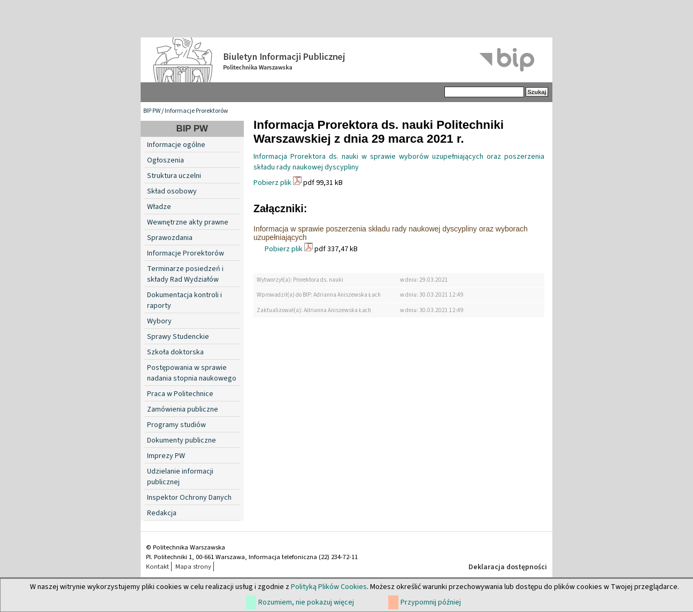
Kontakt (157, 566)
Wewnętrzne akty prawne (187, 222)
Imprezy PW (166, 456)
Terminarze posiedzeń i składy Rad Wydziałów (185, 274)
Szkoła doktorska (175, 352)
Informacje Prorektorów (196, 110)
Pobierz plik (272, 182)
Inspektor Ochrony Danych (189, 497)
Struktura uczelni (174, 176)
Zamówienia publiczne (182, 409)
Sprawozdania (169, 238)
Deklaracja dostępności (507, 567)
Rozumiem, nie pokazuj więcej (306, 602)
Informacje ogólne (176, 145)
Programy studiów (176, 425)
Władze (159, 207)
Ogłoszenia (165, 160)
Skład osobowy (172, 191)
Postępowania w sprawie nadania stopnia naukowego (191, 373)
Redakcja (161, 513)
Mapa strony (193, 566)
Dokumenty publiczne (181, 440)
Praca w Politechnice (180, 394)
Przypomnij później (431, 602)
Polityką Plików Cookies (329, 587)
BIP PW (151, 110)
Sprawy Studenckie (178, 336)
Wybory (159, 321)
